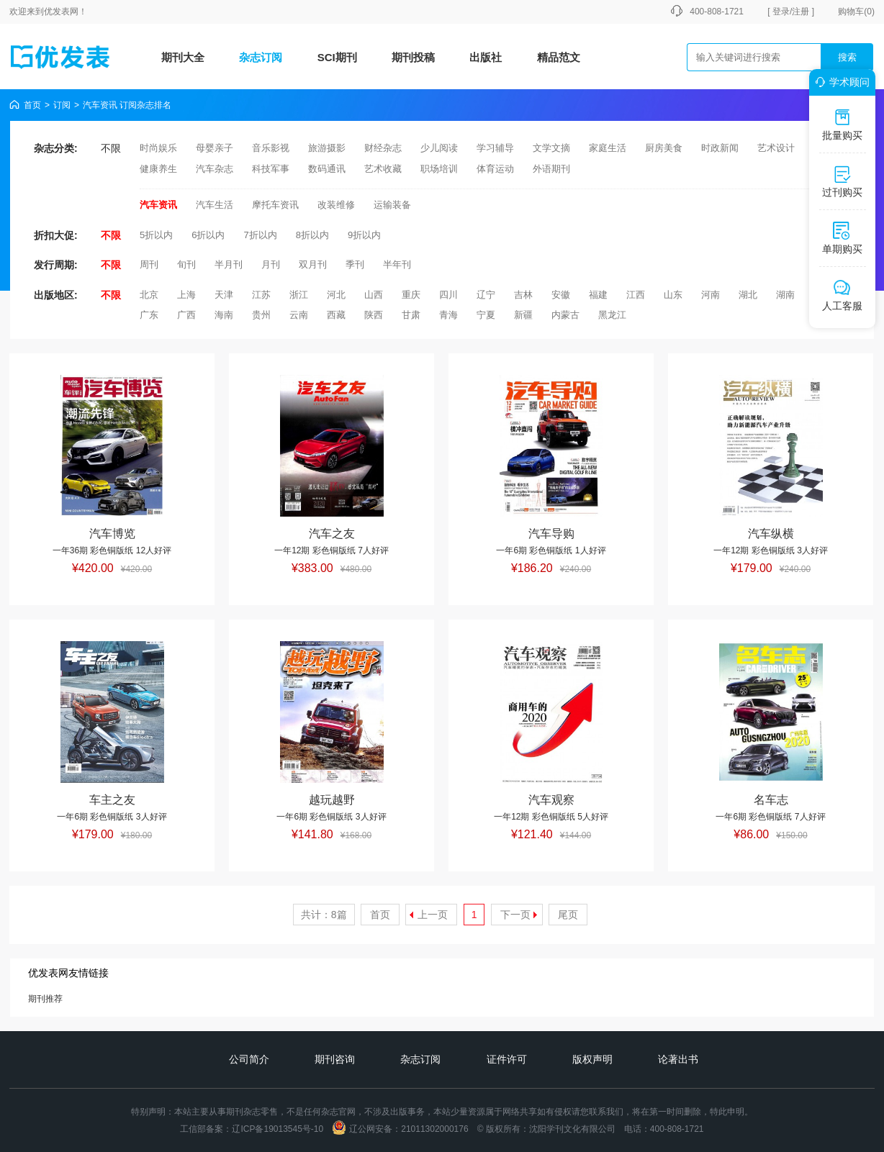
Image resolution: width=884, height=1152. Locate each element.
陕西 (373, 314)
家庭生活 (607, 147)
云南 (298, 314)
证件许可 (507, 1059)
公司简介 (249, 1059)
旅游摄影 (327, 147)
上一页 (433, 914)
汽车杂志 (214, 168)
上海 (186, 294)
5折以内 (156, 235)
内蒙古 (565, 314)
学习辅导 (495, 147)
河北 (336, 294)
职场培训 (439, 168)
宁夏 (486, 314)
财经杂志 (383, 147)
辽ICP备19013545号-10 (277, 1129)
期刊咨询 (335, 1059)
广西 (186, 314)
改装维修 (336, 204)
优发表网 (61, 11)
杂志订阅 (260, 57)
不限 (111, 148)
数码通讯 (327, 168)
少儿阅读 (439, 147)
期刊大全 (182, 57)
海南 (224, 314)
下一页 (515, 914)
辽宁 (486, 294)
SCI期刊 (337, 57)
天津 (224, 294)
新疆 (523, 314)
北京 (149, 294)
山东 (673, 294)
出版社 (485, 57)
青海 (448, 314)
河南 (710, 294)
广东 (149, 314)
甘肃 (411, 314)
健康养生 (158, 168)
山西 (373, 294)
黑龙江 (612, 314)
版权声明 (592, 1059)
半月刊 (229, 264)
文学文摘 (551, 147)
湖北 (748, 294)
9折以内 (364, 235)
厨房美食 (663, 147)
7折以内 (259, 235)
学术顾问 (840, 82)
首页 (32, 105)
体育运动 (495, 168)
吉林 (523, 294)
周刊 (149, 264)
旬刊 (186, 264)
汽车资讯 (158, 204)
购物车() (856, 11)
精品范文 (558, 57)
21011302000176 (434, 1129)
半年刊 (397, 264)
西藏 (336, 314)
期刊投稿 (413, 57)
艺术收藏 (383, 168)
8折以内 (312, 235)
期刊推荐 (45, 999)
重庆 (411, 294)
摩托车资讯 (275, 204)
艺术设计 (776, 147)
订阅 (62, 105)
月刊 (270, 264)
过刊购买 (842, 181)
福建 (598, 294)
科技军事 (270, 168)
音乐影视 (270, 147)
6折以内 (208, 235)
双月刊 (313, 264)
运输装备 (392, 204)
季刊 (355, 264)
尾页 (568, 914)
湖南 (785, 294)
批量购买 (842, 124)
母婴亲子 (214, 147)
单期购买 (842, 238)
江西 (635, 294)
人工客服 (842, 295)
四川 (448, 294)
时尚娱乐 (158, 147)
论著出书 (678, 1059)
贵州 (261, 314)
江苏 (261, 294)
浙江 (298, 294)
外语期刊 (551, 168)
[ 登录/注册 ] (790, 11)
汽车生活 (214, 204)
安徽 (560, 294)
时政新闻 (720, 147)
